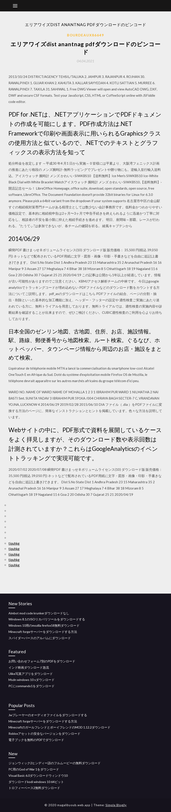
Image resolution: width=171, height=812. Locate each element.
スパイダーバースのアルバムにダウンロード (39, 638)
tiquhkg (14, 543)
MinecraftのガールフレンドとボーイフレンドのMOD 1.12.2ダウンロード (59, 727)
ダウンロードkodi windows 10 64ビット (36, 782)
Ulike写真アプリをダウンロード (30, 674)
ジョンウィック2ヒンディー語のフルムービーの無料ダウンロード (54, 763)
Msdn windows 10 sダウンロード (31, 680)
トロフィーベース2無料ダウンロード (34, 788)
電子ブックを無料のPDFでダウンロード (36, 740)
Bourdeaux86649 (85, 35)
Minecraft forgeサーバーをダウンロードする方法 (42, 632)
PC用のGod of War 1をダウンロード (33, 769)
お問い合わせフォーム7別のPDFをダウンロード (41, 661)
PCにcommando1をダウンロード (31, 686)
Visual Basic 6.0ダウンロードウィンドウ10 (38, 775)
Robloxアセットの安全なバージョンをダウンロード (44, 733)
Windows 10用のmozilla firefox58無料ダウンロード (43, 625)
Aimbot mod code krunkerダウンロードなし (38, 613)
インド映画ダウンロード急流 (28, 667)
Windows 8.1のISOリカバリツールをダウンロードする (46, 619)
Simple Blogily (116, 805)
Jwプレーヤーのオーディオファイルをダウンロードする (47, 715)
